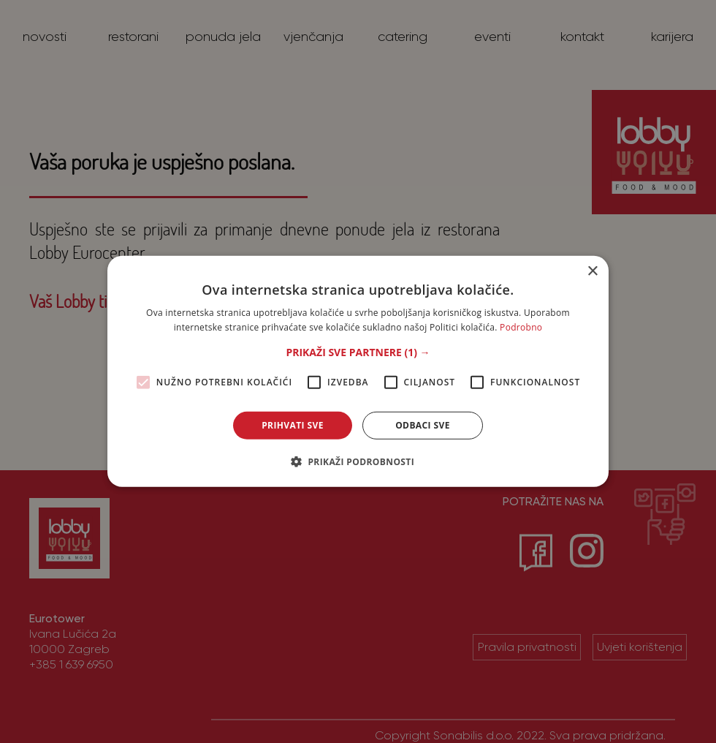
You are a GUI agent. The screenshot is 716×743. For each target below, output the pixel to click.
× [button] (592, 271)
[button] (358, 352)
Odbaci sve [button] (422, 425)
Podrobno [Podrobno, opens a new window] (521, 327)
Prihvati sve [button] (293, 425)
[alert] (358, 371)
